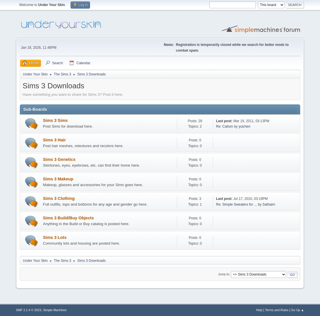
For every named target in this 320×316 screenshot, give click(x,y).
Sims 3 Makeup (58, 179)
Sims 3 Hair (54, 140)
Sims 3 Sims (55, 120)
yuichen (244, 126)
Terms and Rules (276, 310)
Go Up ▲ (297, 310)
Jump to (223, 274)
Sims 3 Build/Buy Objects (68, 218)
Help (259, 310)
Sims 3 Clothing (59, 198)
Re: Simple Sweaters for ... (236, 204)
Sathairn (268, 204)
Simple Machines (55, 310)
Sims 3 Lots (55, 237)
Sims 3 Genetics (59, 159)
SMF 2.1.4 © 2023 (28, 310)
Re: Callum (224, 126)
